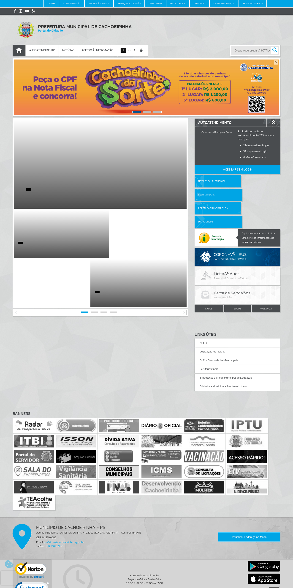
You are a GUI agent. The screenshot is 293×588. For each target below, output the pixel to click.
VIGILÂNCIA (266, 281)
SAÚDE (208, 281)
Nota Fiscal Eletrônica (211, 181)
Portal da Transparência (213, 194)
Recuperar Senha (223, 132)
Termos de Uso (146, 580)
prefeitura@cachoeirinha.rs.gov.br (64, 511)
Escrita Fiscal (249, 181)
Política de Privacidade (146, 583)
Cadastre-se (207, 132)
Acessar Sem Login (237, 169)
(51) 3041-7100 (54, 515)
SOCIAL (237, 281)
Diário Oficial (248, 194)
